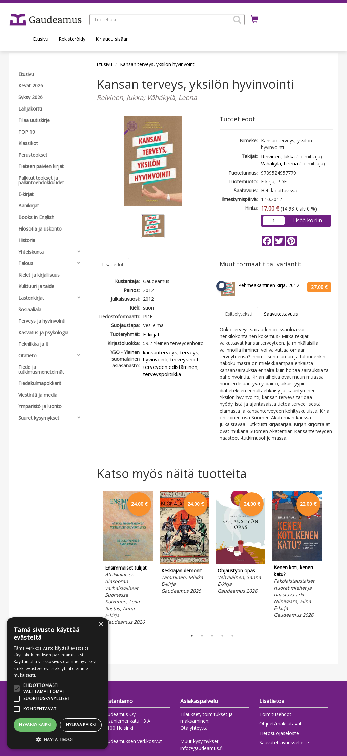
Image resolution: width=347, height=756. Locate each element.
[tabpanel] (128, 559)
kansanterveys (160, 352)
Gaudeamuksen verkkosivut (132, 741)
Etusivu (40, 39)
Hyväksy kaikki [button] (35, 725)
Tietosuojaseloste (279, 733)
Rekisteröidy (72, 39)
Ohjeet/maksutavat (280, 723)
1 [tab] (191, 635)
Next (329, 558)
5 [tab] (232, 635)
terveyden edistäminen (170, 366)
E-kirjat (151, 334)
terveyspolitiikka (162, 374)
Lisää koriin (307, 220)
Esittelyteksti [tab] (238, 314)
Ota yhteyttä (194, 727)
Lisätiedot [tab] (113, 264)
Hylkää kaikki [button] (81, 725)
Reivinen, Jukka (278, 156)
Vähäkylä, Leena (279, 163)
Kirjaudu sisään (112, 39)
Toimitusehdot (275, 714)
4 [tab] (222, 635)
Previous (94, 558)
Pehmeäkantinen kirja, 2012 (268, 285)
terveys (189, 352)
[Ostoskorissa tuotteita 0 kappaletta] (254, 19)
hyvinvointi (155, 359)
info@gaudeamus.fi (201, 748)
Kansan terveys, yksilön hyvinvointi (158, 64)
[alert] (57, 683)
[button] (237, 20)
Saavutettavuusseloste (284, 742)
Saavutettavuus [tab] (281, 314)
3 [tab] (212, 635)
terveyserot (184, 359)
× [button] (100, 624)
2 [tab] (202, 635)
